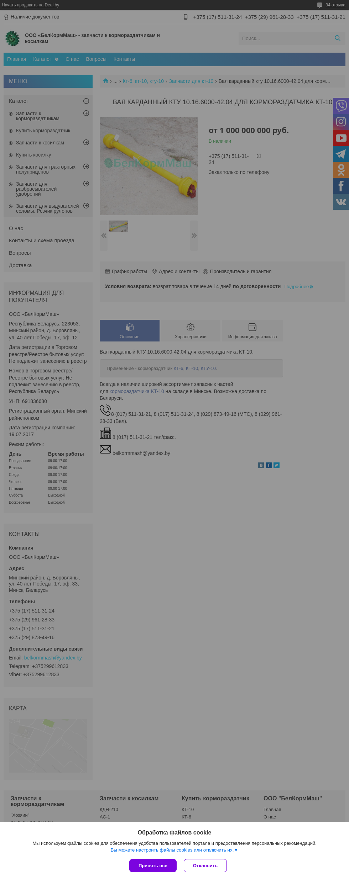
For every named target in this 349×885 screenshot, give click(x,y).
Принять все (153, 865)
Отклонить (205, 865)
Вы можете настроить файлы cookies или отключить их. (172, 850)
